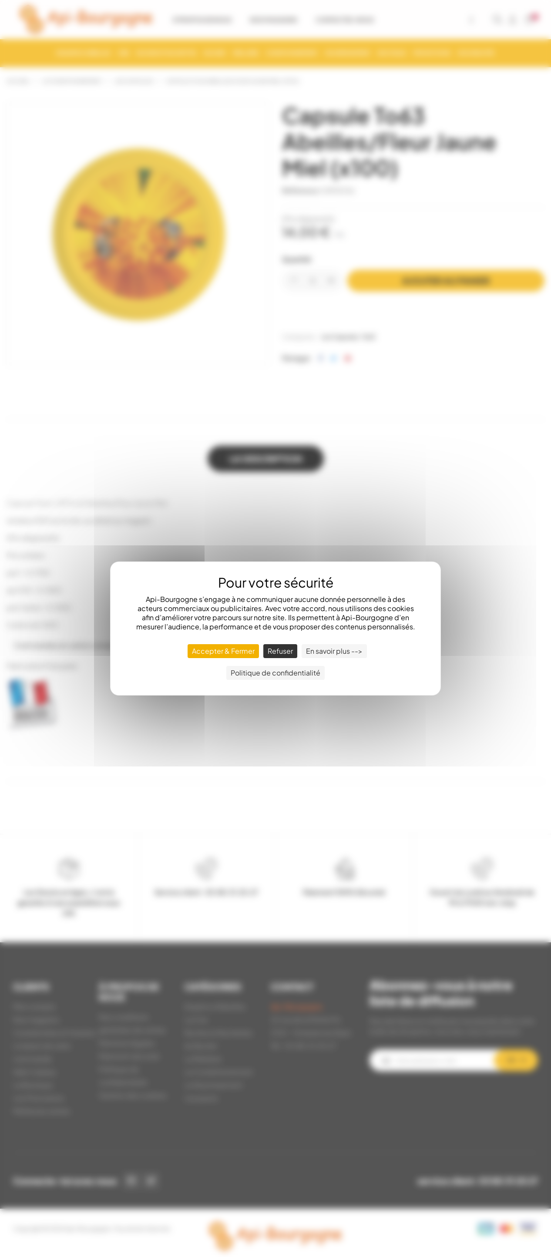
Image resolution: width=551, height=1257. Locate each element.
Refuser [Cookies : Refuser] (280, 650)
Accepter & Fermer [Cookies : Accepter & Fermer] (223, 650)
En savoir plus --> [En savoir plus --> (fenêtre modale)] (334, 650)
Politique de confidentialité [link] (275, 672)
